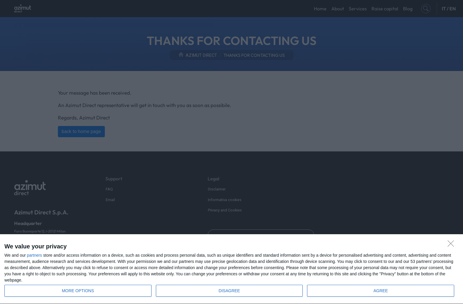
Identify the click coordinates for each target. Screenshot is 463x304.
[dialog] (231, 269)
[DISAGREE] (452, 245)
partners (34, 255)
